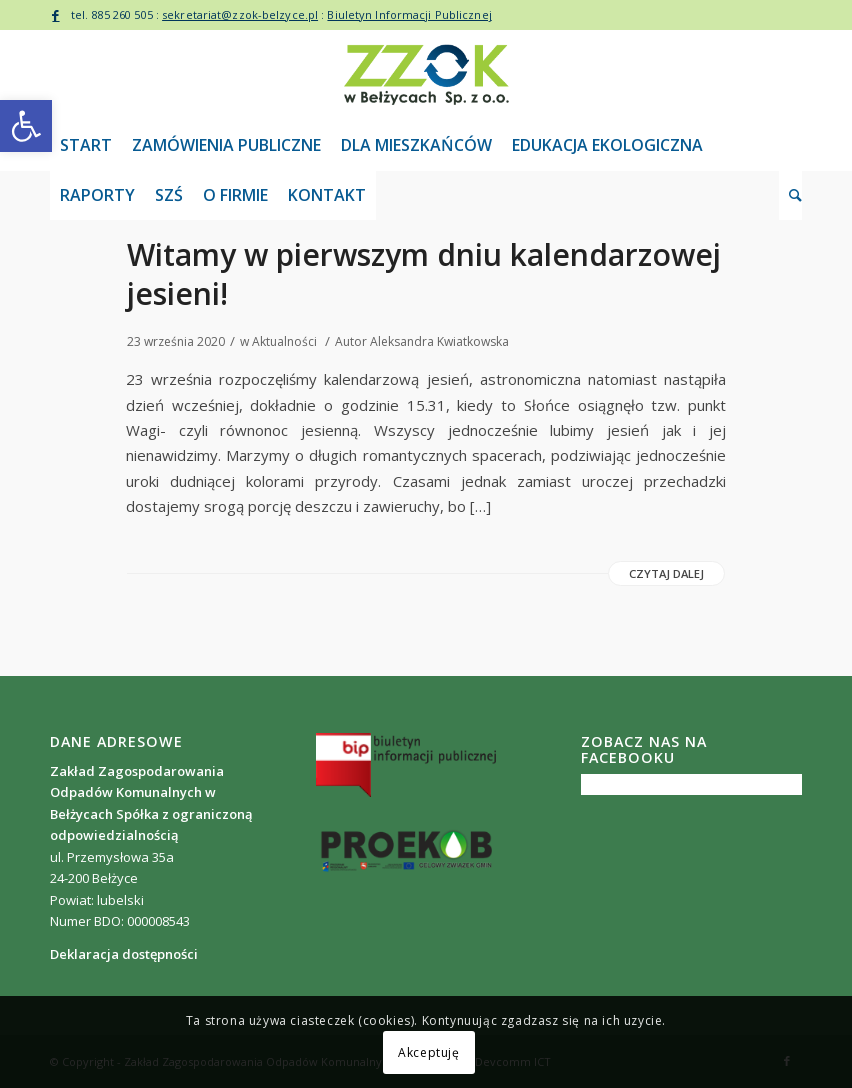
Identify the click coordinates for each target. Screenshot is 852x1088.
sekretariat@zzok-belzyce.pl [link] (240, 14)
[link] (26, 126)
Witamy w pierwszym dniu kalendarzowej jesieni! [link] (424, 274)
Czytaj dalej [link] (666, 573)
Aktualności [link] (284, 341)
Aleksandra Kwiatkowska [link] (439, 341)
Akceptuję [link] (428, 1052)
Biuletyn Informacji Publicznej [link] (409, 14)
